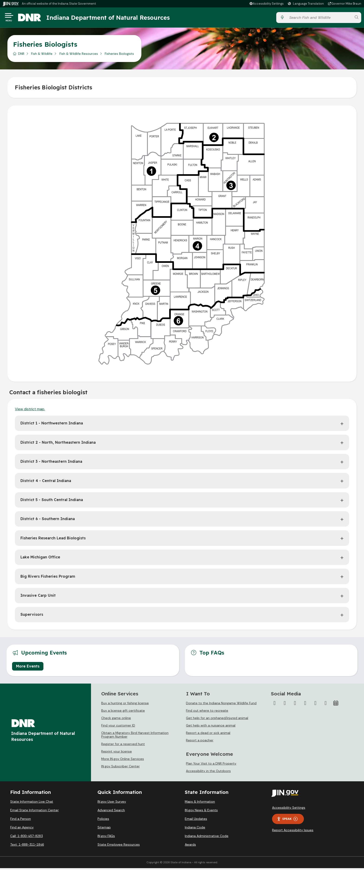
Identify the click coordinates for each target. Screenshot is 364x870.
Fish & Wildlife (41, 55)
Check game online (116, 720)
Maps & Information (200, 803)
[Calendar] (336, 705)
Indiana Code (195, 829)
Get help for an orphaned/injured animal (217, 720)
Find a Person (20, 820)
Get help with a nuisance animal (210, 727)
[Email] (325, 705)
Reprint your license (116, 753)
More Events (27, 668)
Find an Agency (22, 829)
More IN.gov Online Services (122, 761)
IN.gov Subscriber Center (120, 768)
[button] (266, 3)
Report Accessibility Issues (292, 832)
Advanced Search (111, 812)
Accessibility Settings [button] (288, 809)
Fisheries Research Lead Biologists (53, 540)
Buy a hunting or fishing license (125, 705)
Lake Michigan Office (40, 559)
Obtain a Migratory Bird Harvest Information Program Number (135, 736)
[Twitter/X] (285, 705)
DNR (21, 55)
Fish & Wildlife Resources (78, 55)
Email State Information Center (34, 812)
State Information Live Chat (31, 803)
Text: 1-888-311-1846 (27, 846)
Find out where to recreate (207, 712)
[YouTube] (305, 705)
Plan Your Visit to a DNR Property (211, 765)
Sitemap (104, 829)
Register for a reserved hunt (123, 746)
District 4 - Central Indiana (45, 482)
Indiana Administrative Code (206, 838)
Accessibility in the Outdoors (208, 773)
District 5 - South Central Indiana (51, 501)
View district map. (30, 410)
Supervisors (31, 616)
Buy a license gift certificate (123, 712)
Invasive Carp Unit (38, 597)
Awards (190, 846)
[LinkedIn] (315, 705)
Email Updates (196, 820)
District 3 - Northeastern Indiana (51, 463)
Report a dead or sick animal (208, 735)
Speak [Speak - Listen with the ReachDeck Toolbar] (287, 820)
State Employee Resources (119, 846)
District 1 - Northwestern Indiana (51, 425)
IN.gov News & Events (201, 812)
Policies (103, 820)
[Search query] (319, 18)
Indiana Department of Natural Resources (112, 18)
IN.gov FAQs (106, 838)
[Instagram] (295, 705)
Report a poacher (199, 742)
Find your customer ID (118, 727)
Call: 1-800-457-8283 (26, 838)
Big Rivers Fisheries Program (47, 578)
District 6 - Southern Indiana (47, 520)
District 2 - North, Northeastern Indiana (58, 444)
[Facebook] (274, 705)
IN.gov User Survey (112, 803)
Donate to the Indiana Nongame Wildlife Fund (221, 705)
